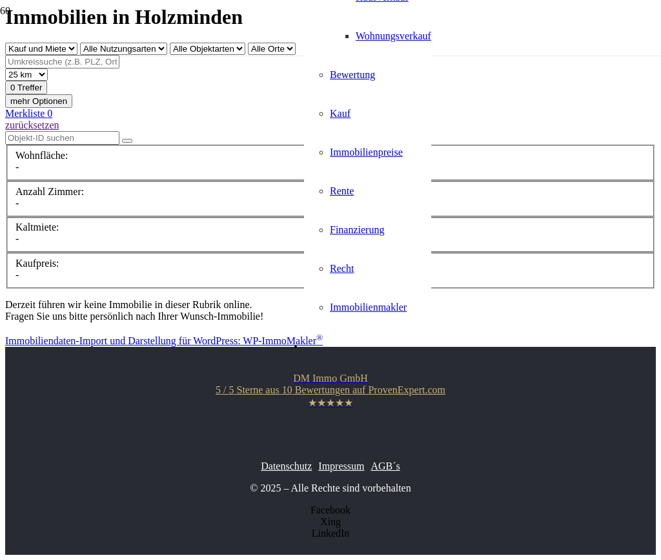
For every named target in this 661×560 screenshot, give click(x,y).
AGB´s (385, 466)
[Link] (139, 173)
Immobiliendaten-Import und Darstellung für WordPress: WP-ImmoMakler (164, 340)
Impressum (341, 466)
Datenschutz (286, 466)
